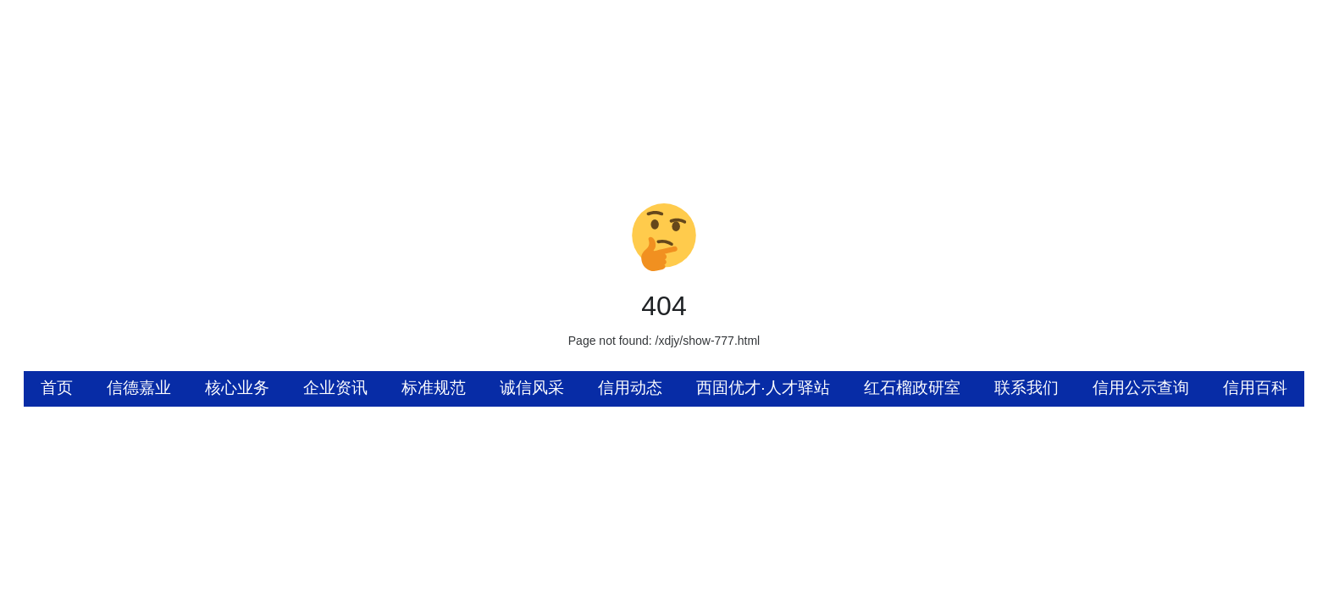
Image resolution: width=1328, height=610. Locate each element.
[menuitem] (57, 389)
